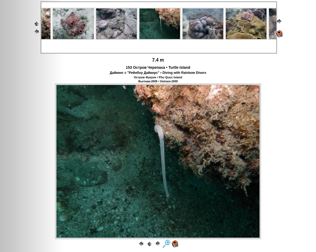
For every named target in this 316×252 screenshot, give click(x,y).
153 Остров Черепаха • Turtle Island (158, 67)
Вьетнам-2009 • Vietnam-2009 (158, 81)
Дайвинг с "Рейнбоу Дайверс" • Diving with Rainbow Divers (158, 73)
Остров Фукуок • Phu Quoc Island (158, 77)
